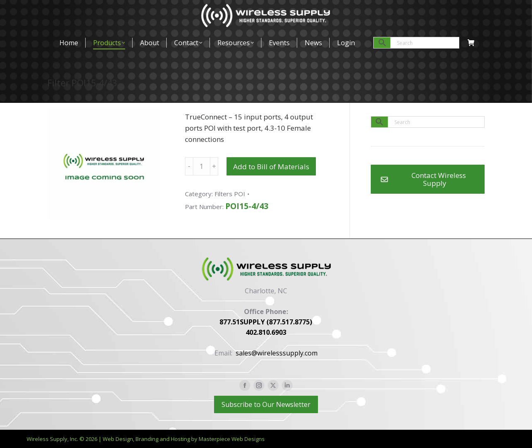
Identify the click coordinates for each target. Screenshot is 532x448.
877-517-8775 (69, 10)
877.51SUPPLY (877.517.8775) (265, 321)
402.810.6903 (266, 332)
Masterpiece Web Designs (232, 439)
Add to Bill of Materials (271, 166)
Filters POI (229, 194)
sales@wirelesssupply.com (277, 353)
